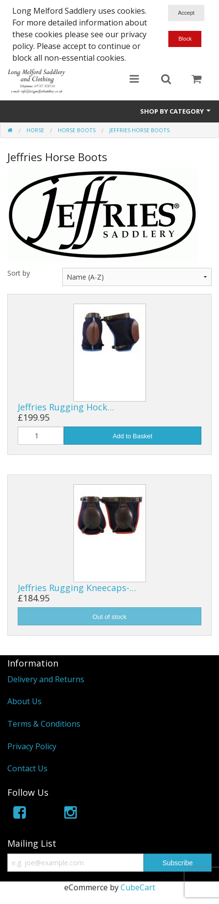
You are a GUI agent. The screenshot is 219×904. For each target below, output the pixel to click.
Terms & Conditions (43, 723)
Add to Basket (132, 436)
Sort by (18, 273)
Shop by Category (176, 111)
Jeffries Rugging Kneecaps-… (77, 588)
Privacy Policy (31, 746)
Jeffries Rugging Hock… (66, 407)
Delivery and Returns (45, 679)
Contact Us (27, 768)
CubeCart (138, 887)
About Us (24, 701)
